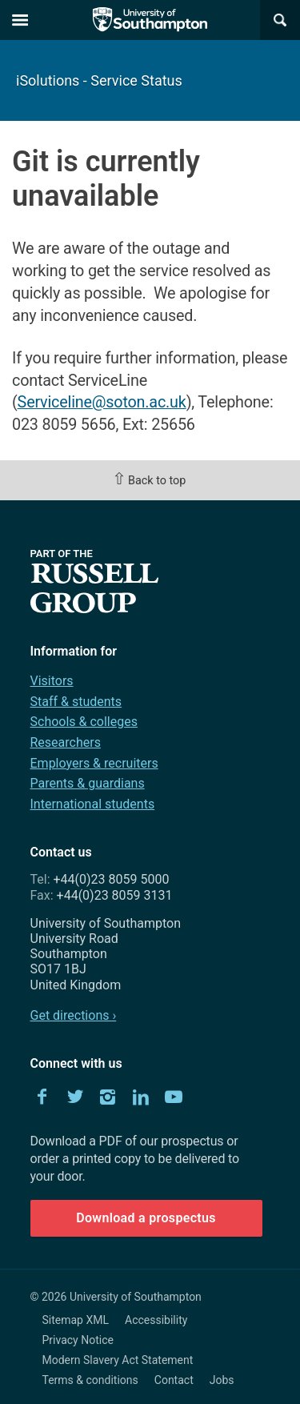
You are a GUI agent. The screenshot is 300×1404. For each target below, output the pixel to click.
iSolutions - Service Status (99, 80)
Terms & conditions (90, 1380)
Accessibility (156, 1320)
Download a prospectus (146, 1217)
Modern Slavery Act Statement (118, 1360)
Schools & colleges (84, 721)
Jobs (222, 1380)
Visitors (52, 680)
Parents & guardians (87, 783)
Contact (174, 1380)
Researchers (65, 742)
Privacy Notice (78, 1340)
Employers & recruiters (94, 763)
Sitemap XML (76, 1320)
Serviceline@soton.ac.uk (102, 402)
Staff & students (76, 701)
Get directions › (73, 1015)
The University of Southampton (150, 20)
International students (92, 804)
